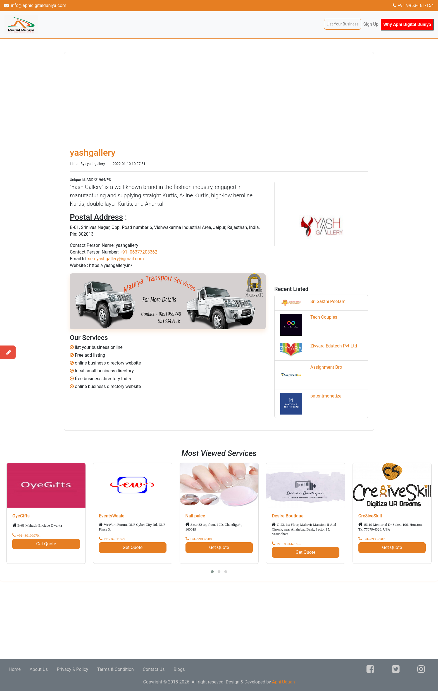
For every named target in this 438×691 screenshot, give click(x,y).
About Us (39, 669)
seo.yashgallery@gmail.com (116, 258)
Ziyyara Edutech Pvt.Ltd (333, 346)
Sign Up (371, 24)
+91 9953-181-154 (413, 5)
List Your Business (343, 24)
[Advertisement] (167, 620)
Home (15, 669)
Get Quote (46, 543)
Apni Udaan (283, 682)
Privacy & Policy (72, 669)
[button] (212, 571)
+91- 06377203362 (138, 252)
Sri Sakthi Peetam (328, 301)
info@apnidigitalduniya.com (35, 5)
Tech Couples (323, 317)
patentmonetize (325, 396)
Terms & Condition (115, 669)
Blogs (179, 669)
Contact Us (154, 669)
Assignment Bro (326, 367)
